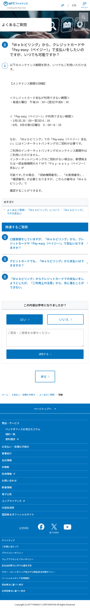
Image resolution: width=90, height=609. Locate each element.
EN (74, 5)
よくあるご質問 (46, 394)
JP (62, 5)
